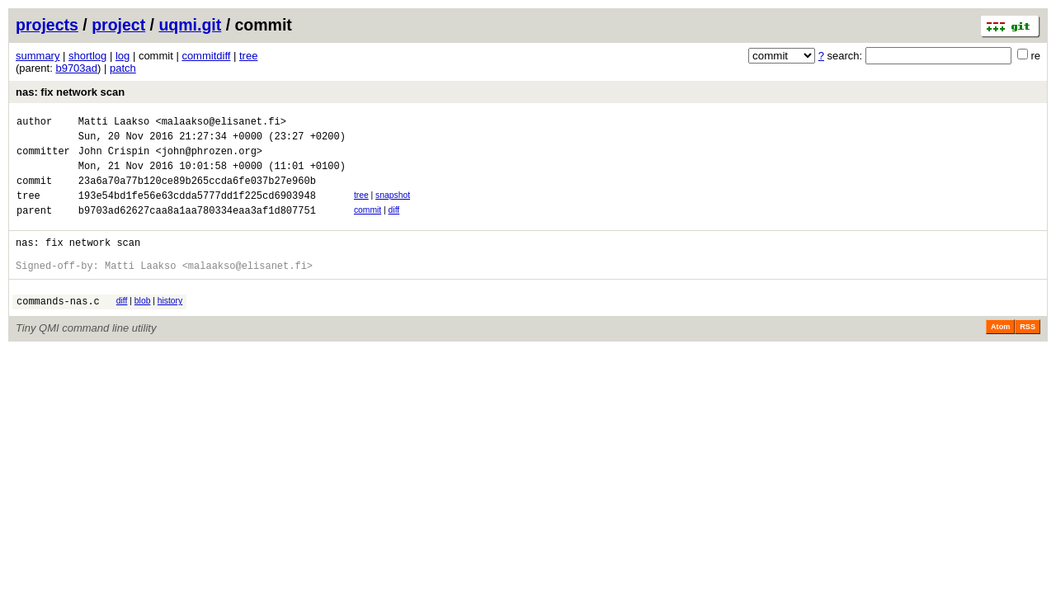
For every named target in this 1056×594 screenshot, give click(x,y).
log (123, 56)
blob (142, 325)
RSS (1027, 354)
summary (37, 56)
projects (47, 25)
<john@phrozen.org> (208, 158)
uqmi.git (189, 25)
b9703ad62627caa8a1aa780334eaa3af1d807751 (197, 227)
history (170, 325)
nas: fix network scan (70, 92)
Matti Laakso (113, 123)
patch (123, 68)
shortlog (87, 56)
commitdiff (206, 56)
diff (394, 224)
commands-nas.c (58, 328)
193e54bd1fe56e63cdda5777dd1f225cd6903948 (197, 210)
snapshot (392, 207)
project (118, 25)
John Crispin (113, 158)
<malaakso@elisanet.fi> (220, 123)
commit (367, 224)
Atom (1000, 354)
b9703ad (76, 68)
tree (248, 56)
